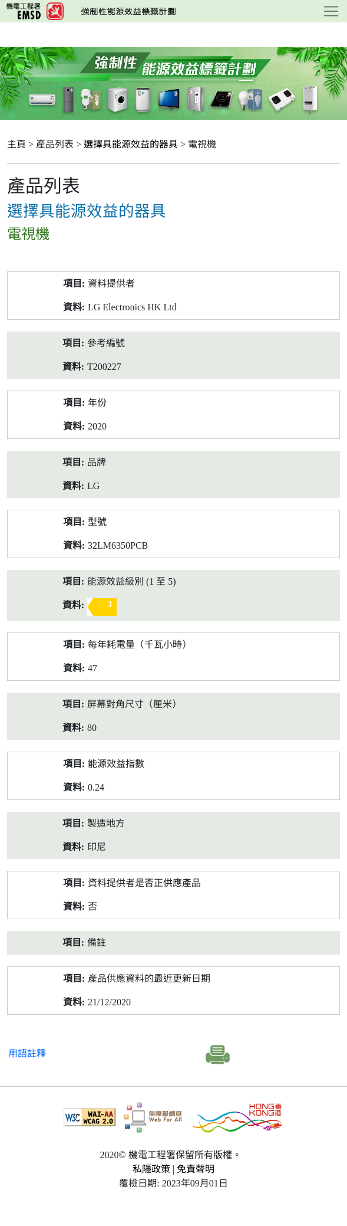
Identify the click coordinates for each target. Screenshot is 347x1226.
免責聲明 (195, 1169)
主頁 (16, 144)
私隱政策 (151, 1169)
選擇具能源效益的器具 (131, 144)
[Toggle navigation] (331, 11)
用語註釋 (27, 1053)
